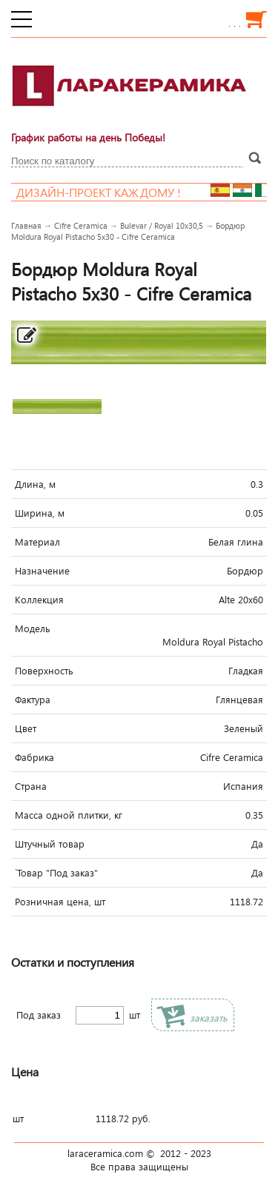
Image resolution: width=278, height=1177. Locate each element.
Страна (31, 786)
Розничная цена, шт (60, 901)
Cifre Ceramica (80, 225)
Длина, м (35, 484)
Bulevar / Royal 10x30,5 (161, 225)
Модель (32, 628)
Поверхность (44, 670)
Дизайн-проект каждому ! (112, 192)
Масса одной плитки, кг (68, 815)
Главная (26, 225)
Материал (37, 542)
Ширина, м (39, 513)
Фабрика (34, 757)
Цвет (25, 728)
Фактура (32, 699)
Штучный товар (50, 844)
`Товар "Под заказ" (56, 872)
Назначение (42, 570)
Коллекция (39, 599)
